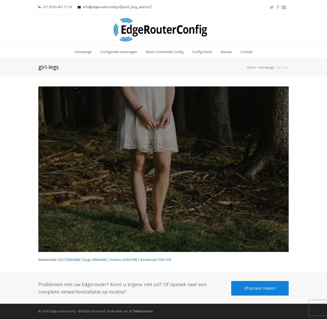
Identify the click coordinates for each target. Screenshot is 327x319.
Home (251, 67)
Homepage (266, 67)
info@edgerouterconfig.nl (102, 7)
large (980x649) (94, 259)
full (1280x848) (69, 259)
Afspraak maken (260, 288)
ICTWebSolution (141, 311)
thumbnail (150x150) (155, 259)
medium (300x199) (123, 259)
